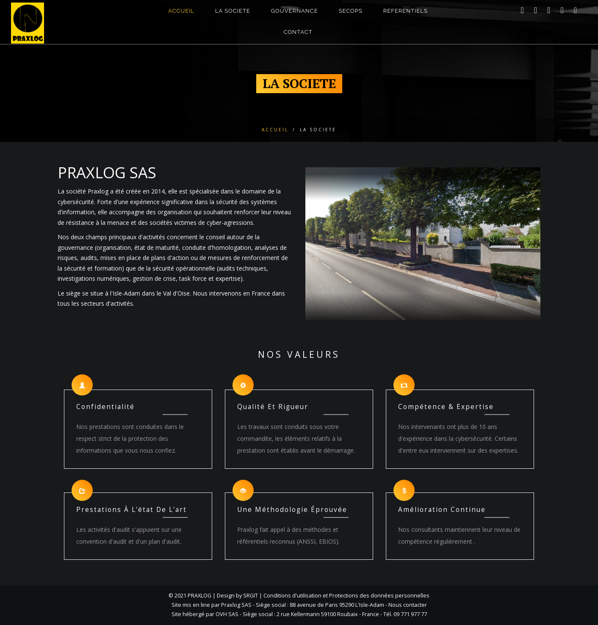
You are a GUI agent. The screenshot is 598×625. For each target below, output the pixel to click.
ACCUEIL (181, 17)
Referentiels (405, 17)
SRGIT (250, 595)
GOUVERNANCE (294, 17)
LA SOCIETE (232, 17)
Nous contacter (407, 604)
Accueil (275, 130)
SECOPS (351, 17)
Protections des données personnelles (379, 595)
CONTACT (298, 38)
